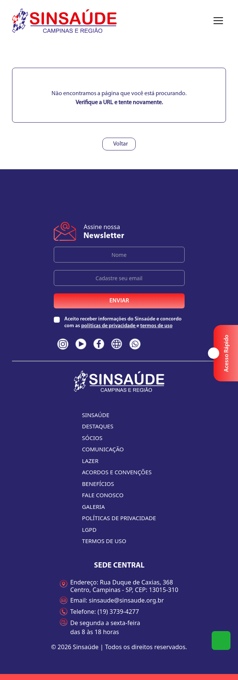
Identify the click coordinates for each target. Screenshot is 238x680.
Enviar (119, 301)
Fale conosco (102, 495)
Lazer (90, 460)
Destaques (97, 426)
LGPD (89, 529)
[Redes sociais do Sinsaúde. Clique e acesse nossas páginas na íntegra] (63, 344)
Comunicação (103, 449)
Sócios (92, 438)
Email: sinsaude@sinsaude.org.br (112, 600)
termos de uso (156, 326)
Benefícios (98, 483)
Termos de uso (104, 541)
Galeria (93, 506)
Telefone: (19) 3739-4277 (99, 611)
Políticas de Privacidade (119, 518)
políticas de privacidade (108, 326)
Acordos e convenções (117, 472)
